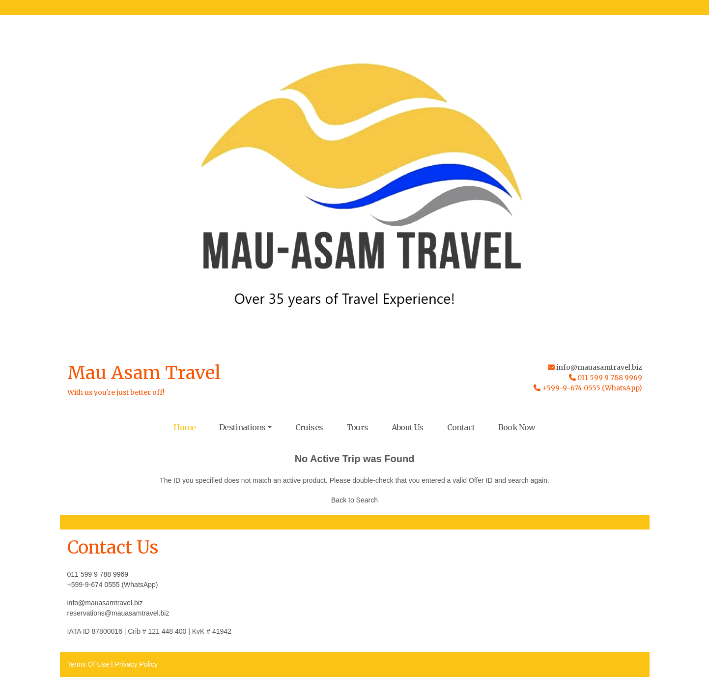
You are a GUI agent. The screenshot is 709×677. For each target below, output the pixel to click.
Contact (461, 427)
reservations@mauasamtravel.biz (118, 613)
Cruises (309, 427)
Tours (357, 427)
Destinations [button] (242, 427)
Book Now (517, 427)
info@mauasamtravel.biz (599, 367)
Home (184, 427)
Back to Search (354, 500)
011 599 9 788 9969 (98, 574)
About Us (408, 427)
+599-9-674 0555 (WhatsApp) (112, 585)
